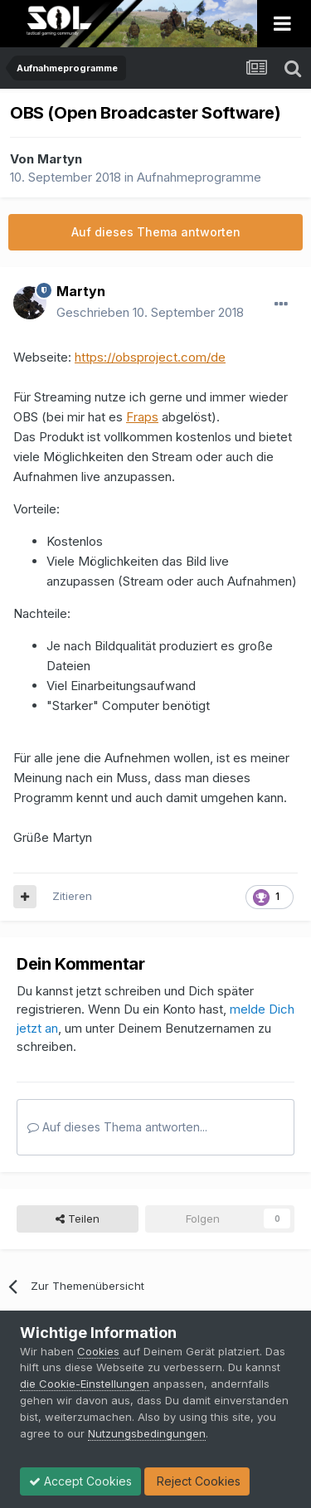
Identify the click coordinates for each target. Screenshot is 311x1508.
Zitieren (72, 895)
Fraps (142, 417)
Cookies (98, 1351)
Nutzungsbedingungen (147, 1433)
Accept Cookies (80, 1481)
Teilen (78, 1218)
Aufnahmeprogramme (199, 177)
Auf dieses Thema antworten (156, 232)
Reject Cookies (197, 1481)
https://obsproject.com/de (150, 357)
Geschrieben (150, 312)
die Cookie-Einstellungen (84, 1383)
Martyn (59, 159)
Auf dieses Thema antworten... (117, 1127)
